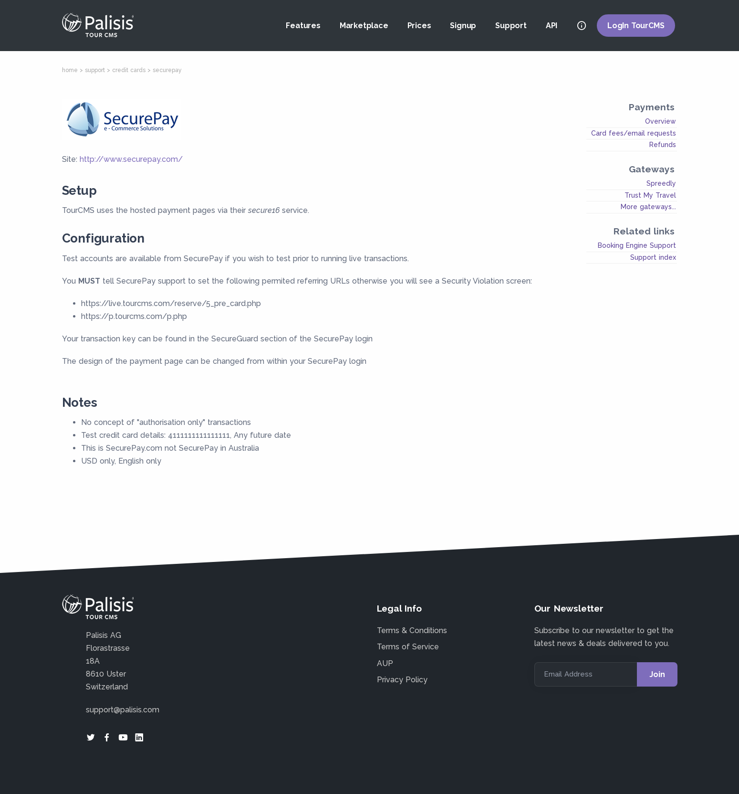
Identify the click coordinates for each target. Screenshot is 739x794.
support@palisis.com (122, 709)
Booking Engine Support (637, 245)
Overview (660, 121)
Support (511, 25)
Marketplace (364, 25)
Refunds (662, 144)
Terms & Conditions (412, 630)
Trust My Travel (650, 195)
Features (303, 25)
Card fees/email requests (633, 133)
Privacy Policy (402, 679)
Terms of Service (408, 646)
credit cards (129, 70)
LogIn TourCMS (635, 25)
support (95, 70)
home (70, 70)
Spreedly (661, 183)
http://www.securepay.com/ (131, 159)
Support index (653, 257)
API (551, 25)
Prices (419, 25)
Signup (463, 25)
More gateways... (648, 207)
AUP (385, 663)
